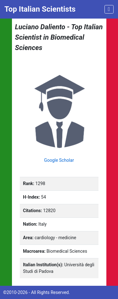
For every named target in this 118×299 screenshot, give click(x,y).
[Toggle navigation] (109, 9)
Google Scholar (59, 160)
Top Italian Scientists (40, 9)
